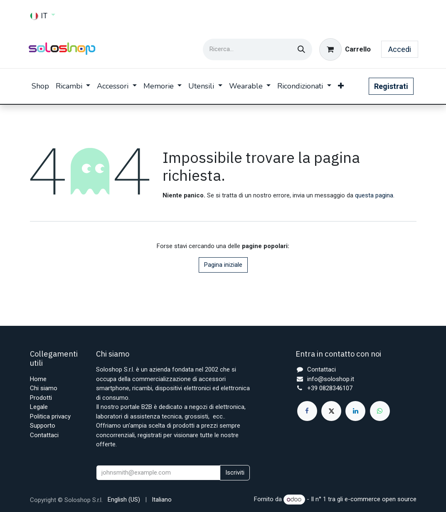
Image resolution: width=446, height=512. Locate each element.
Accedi (399, 49)
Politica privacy (50, 416)
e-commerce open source (380, 499)
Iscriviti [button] (234, 472)
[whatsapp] (380, 411)
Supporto (42, 425)
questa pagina (374, 195)
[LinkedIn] (355, 411)
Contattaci (44, 435)
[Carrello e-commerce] (345, 49)
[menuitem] (40, 86)
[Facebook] (307, 411)
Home (38, 379)
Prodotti (41, 397)
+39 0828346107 (329, 388)
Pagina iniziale (223, 264)
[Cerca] (301, 49)
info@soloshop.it (330, 379)
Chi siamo (43, 388)
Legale (39, 407)
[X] (331, 411)
